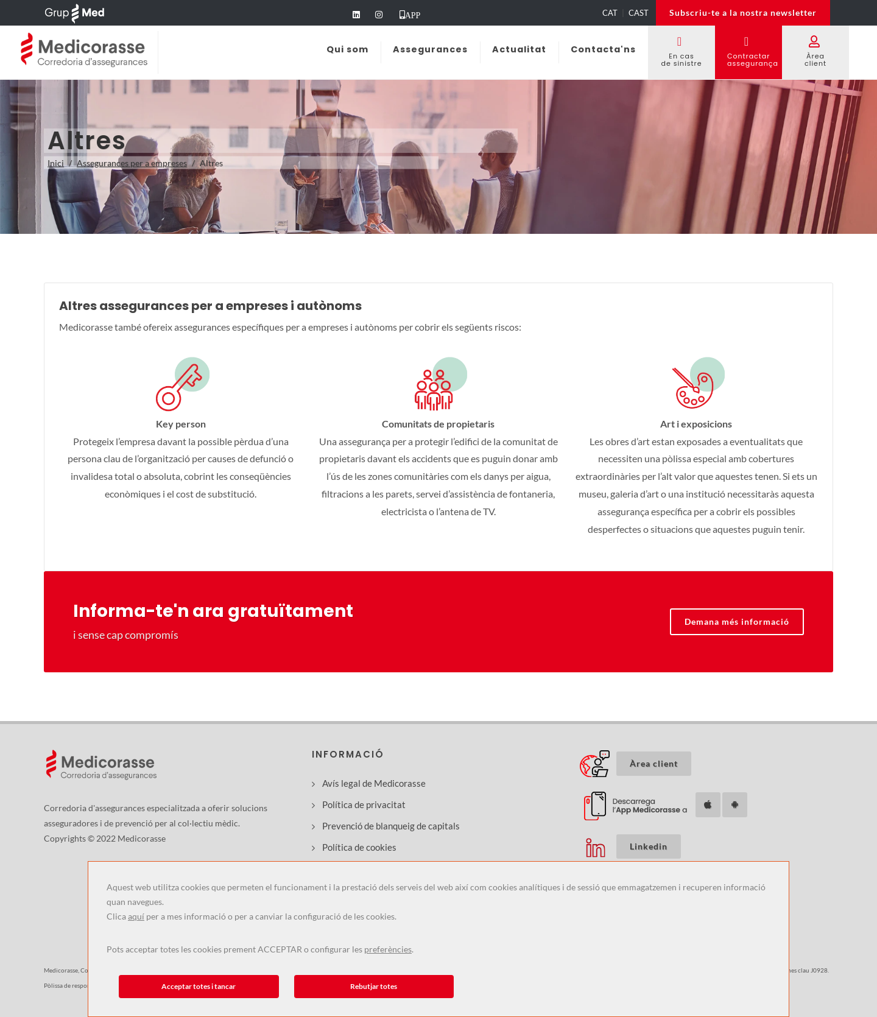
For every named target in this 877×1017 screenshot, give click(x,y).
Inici (56, 163)
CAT (610, 13)
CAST (639, 13)
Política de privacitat (364, 804)
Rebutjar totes (373, 986)
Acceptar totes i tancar (198, 986)
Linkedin (648, 846)
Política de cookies (359, 847)
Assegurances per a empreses (132, 163)
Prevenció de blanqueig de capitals (391, 825)
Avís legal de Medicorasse (374, 783)
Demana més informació (737, 621)
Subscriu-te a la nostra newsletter (743, 12)
